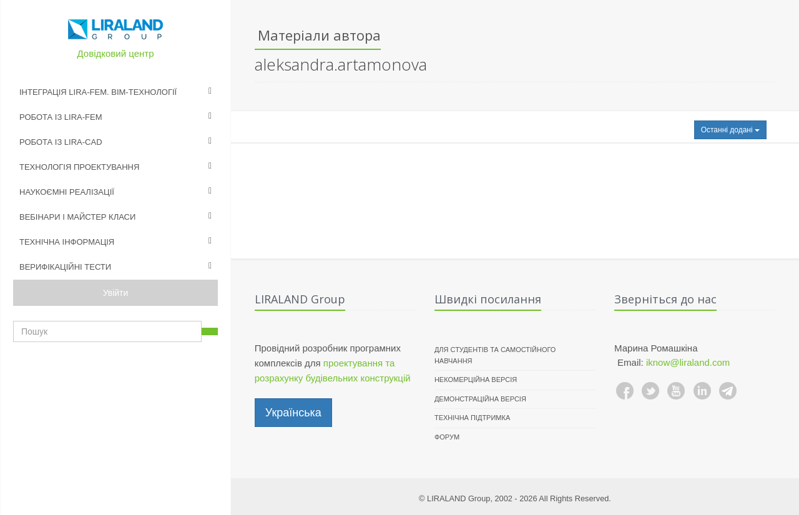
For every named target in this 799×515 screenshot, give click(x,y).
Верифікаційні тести (65, 267)
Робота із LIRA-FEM (60, 117)
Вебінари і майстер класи (77, 217)
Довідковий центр (115, 53)
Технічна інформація (66, 242)
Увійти (116, 293)
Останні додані (730, 129)
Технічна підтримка (472, 417)
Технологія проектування (79, 167)
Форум (446, 437)
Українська (293, 412)
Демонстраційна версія (480, 399)
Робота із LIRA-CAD (60, 142)
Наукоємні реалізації (66, 192)
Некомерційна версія (475, 379)
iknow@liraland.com (688, 362)
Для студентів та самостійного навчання (495, 355)
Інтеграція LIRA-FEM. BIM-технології (98, 92)
